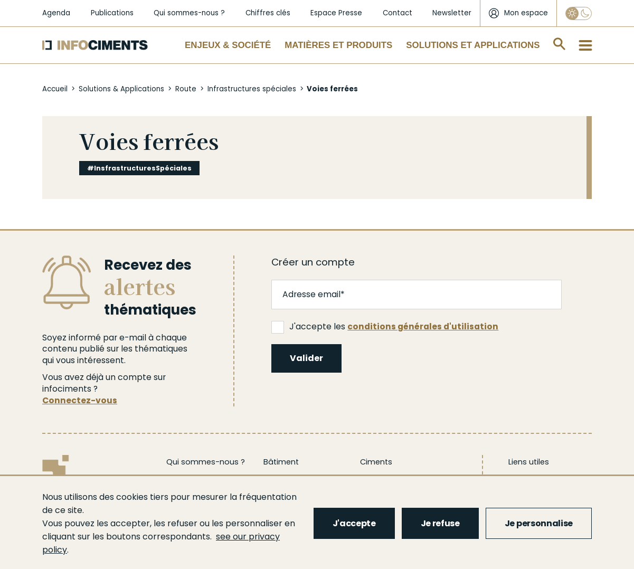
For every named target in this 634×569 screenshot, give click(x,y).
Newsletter (451, 13)
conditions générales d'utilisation (422, 326)
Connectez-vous (79, 400)
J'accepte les (384, 327)
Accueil (55, 89)
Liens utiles (528, 462)
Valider (306, 358)
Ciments (376, 462)
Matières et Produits (338, 45)
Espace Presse (336, 13)
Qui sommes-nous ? (189, 13)
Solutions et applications (473, 45)
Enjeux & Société (228, 45)
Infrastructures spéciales (251, 89)
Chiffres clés (267, 13)
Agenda (56, 13)
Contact (397, 13)
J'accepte (354, 523)
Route (185, 89)
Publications (112, 13)
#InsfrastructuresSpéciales (139, 168)
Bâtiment (281, 462)
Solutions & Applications (121, 89)
